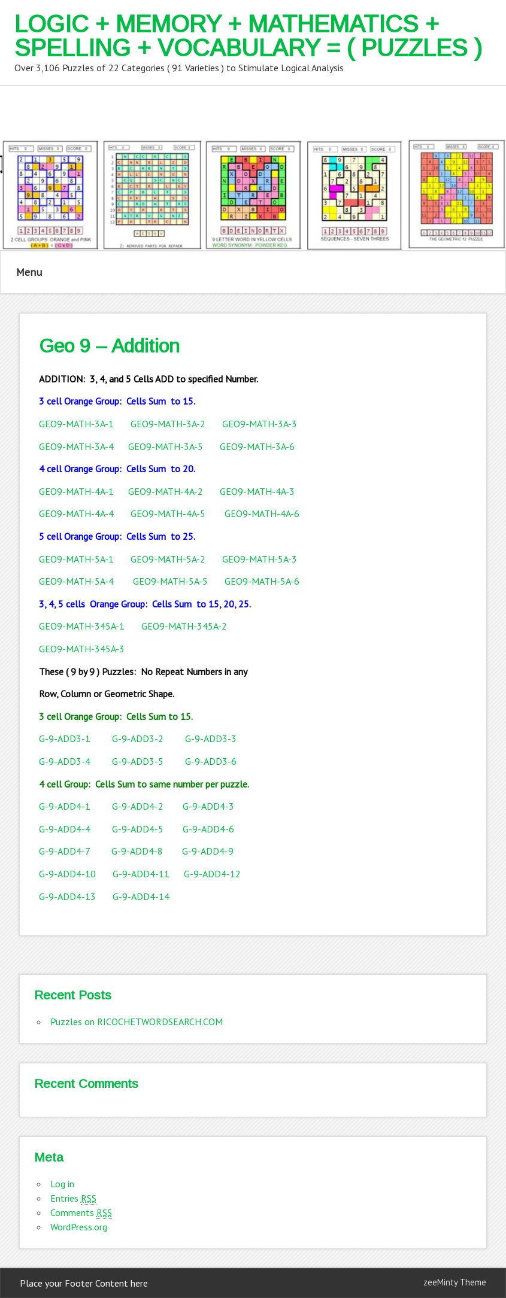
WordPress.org (78, 1227)
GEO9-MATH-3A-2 (168, 424)
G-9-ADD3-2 (137, 738)
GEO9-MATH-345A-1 (82, 626)
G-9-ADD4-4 (64, 829)
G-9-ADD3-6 (211, 761)
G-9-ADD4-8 (137, 851)
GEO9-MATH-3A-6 (257, 446)
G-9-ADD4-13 (67, 896)
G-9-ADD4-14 (141, 896)
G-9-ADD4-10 (67, 874)
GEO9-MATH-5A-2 (168, 559)
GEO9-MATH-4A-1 (77, 491)
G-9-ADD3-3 (211, 738)
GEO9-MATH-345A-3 (82, 649)
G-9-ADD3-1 (64, 738)
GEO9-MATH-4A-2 (165, 491)
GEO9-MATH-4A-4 (76, 513)
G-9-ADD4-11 (141, 874)
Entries (73, 1198)
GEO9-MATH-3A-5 (165, 446)
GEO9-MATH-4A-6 (262, 513)
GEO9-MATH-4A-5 (168, 513)
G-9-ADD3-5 (148, 761)
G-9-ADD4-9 (208, 851)
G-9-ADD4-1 (64, 806)
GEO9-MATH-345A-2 (184, 626)
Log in (62, 1184)
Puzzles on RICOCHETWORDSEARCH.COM (136, 1022)
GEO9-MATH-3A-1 (76, 424)
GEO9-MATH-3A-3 (259, 424)
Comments (81, 1212)
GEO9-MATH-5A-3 (259, 559)
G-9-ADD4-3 (208, 806)
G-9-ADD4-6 (208, 829)
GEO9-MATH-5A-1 (76, 559)
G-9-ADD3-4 (64, 761)
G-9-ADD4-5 (137, 829)
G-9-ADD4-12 (212, 874)
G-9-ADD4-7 (64, 851)
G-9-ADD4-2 (137, 806)
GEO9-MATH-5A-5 (170, 581)
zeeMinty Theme (454, 1282)
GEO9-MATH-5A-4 (76, 581)
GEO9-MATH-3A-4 (77, 446)
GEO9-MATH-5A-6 (262, 581)
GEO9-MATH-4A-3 (257, 491)
